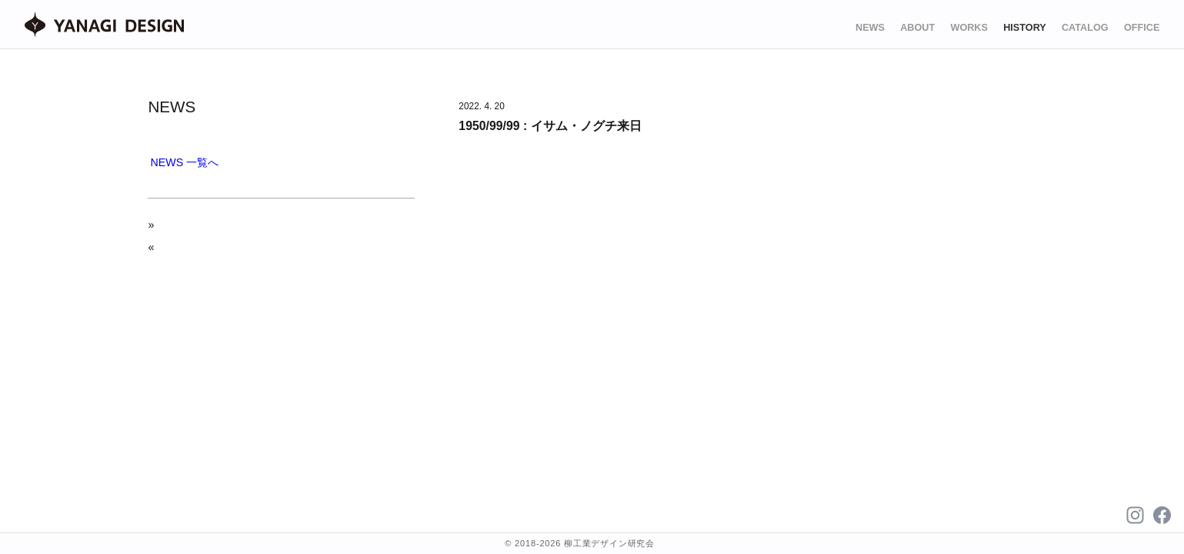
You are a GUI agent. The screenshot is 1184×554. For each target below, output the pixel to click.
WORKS (969, 27)
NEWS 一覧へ (185, 162)
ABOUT (917, 27)
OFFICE (1141, 27)
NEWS (870, 27)
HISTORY (1024, 27)
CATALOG (1085, 27)
